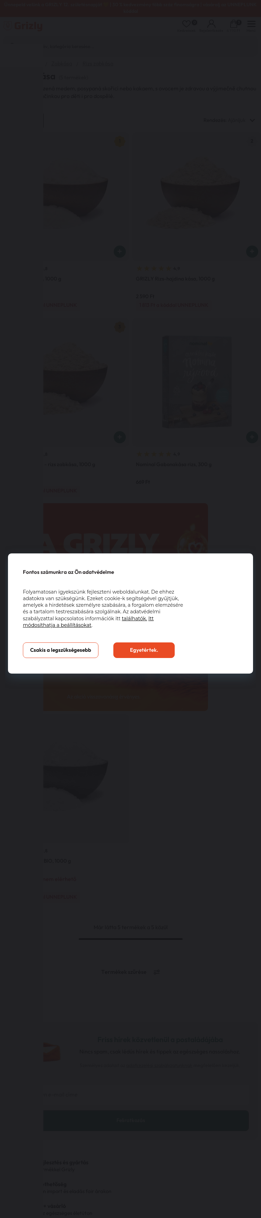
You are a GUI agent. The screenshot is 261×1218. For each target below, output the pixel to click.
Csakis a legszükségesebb (60, 650)
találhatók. (134, 618)
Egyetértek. (144, 650)
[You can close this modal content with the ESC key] (130, 609)
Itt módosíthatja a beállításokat (88, 621)
